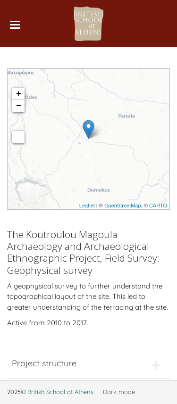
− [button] (18, 106)
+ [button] (18, 93)
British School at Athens (60, 392)
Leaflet (87, 205)
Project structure (44, 363)
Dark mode (119, 392)
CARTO (158, 205)
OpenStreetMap (122, 205)
